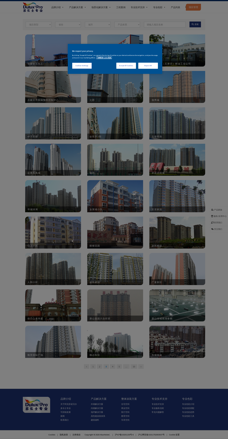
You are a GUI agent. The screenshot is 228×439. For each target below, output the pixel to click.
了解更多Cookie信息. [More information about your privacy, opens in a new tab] (104, 58)
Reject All (148, 66)
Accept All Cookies (126, 66)
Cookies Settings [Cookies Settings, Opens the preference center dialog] (81, 66)
